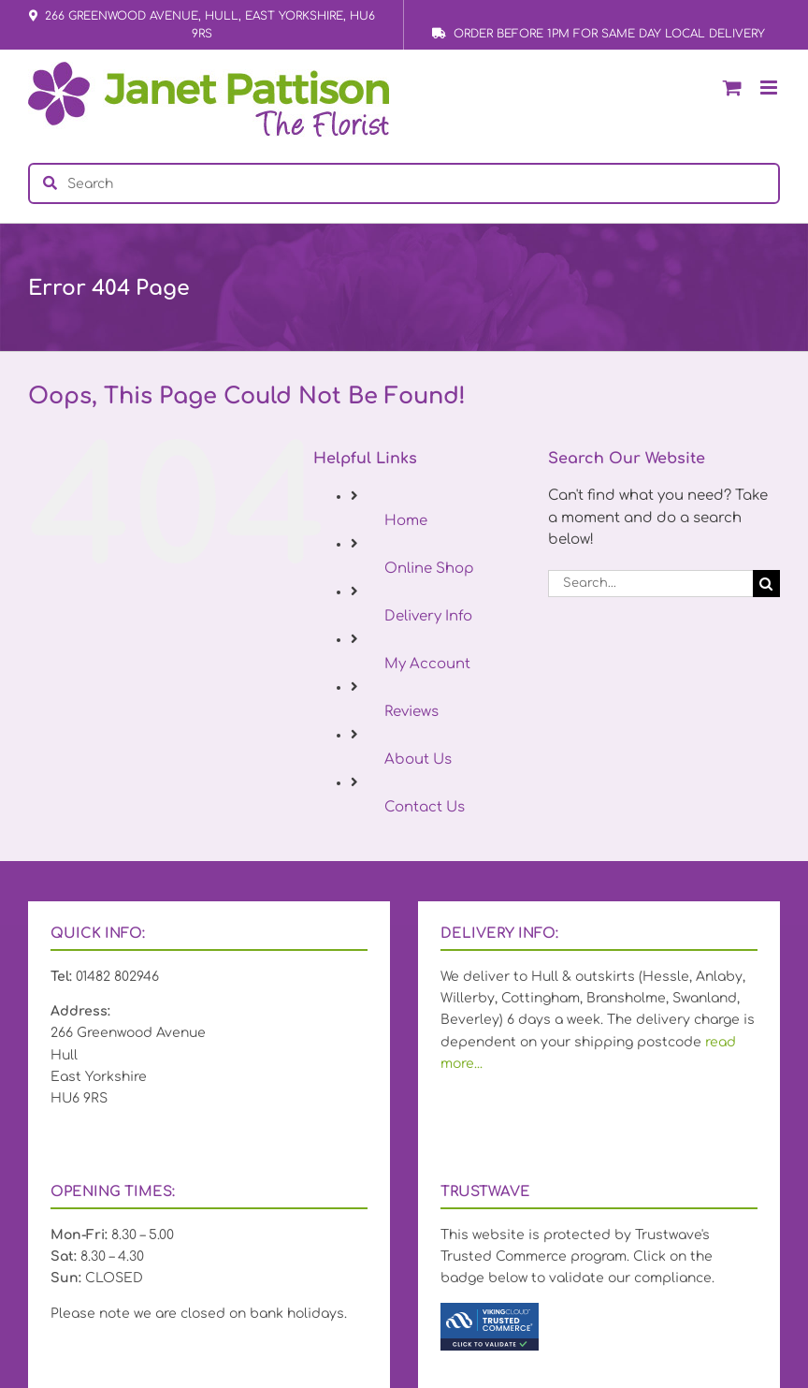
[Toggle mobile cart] (732, 87)
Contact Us (424, 807)
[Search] (766, 583)
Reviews (411, 712)
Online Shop (429, 569)
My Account (427, 664)
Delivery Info (428, 616)
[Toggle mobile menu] (770, 87)
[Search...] (650, 583)
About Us (418, 759)
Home (405, 521)
